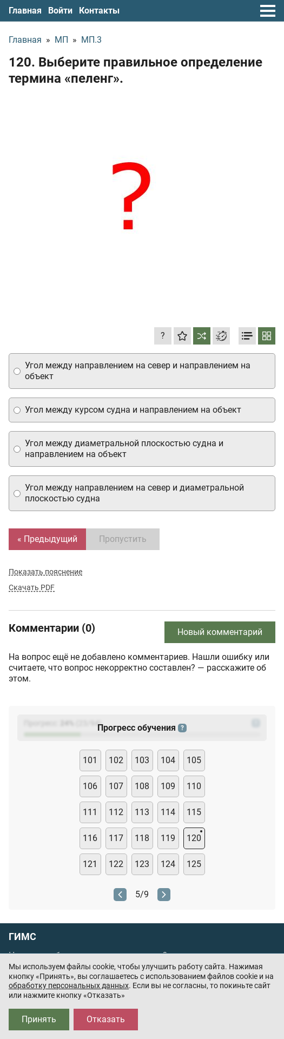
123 (142, 864)
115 (194, 812)
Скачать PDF (32, 587)
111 (90, 812)
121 (90, 864)
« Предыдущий (47, 539)
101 (90, 760)
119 (168, 838)
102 (116, 760)
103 (142, 760)
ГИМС (22, 937)
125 (194, 864)
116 (90, 838)
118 (142, 838)
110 (194, 786)
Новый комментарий (219, 632)
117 (116, 838)
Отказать (106, 1019)
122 (116, 864)
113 (142, 812)
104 (168, 760)
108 (142, 786)
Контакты (99, 10)
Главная (25, 10)
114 (168, 812)
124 (168, 864)
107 (116, 786)
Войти (60, 10)
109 (168, 786)
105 (194, 760)
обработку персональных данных (69, 985)
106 (90, 786)
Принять (39, 1019)
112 (116, 812)
